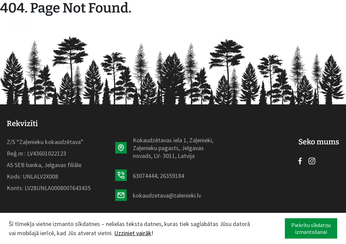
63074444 (145, 176)
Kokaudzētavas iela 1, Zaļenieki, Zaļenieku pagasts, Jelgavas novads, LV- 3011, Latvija (173, 148)
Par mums (191, 22)
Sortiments (104, 22)
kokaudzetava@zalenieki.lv (167, 195)
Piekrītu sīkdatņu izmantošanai (311, 228)
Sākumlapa (62, 22)
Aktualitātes (149, 22)
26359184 (172, 176)
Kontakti (257, 22)
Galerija (224, 22)
